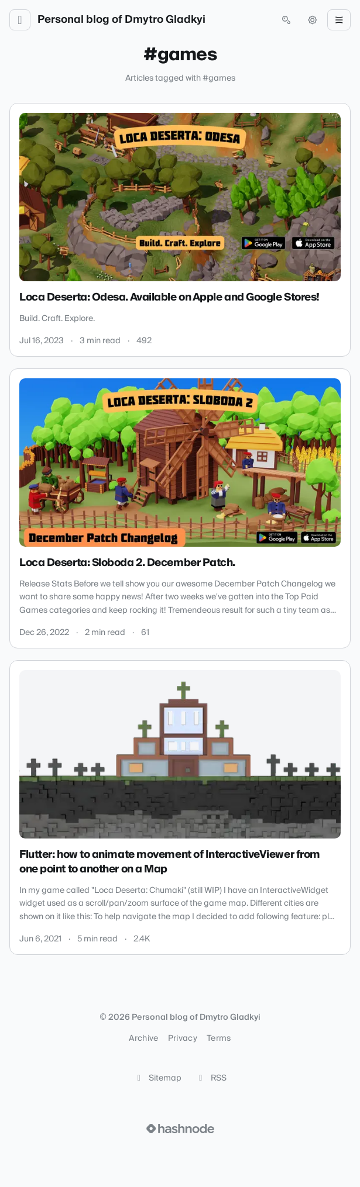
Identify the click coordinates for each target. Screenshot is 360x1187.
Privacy (182, 1038)
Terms (219, 1038)
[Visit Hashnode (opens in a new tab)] (180, 1128)
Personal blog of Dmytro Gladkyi (121, 20)
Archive (143, 1038)
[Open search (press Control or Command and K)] (286, 19)
